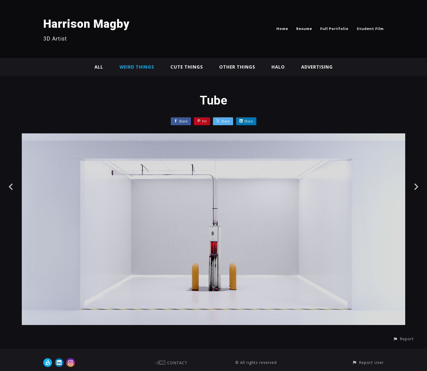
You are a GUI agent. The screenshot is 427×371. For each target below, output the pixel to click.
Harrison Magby (86, 23)
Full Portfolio (334, 28)
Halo (278, 67)
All (98, 67)
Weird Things (137, 67)
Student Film (370, 28)
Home (282, 28)
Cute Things (186, 67)
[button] (403, 338)
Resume (304, 28)
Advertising (317, 67)
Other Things (237, 67)
